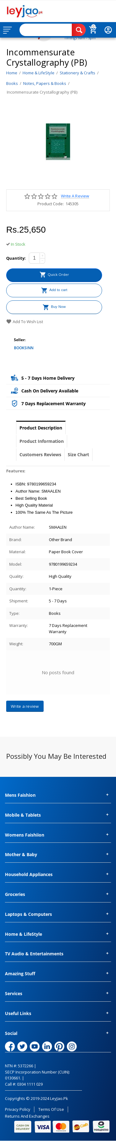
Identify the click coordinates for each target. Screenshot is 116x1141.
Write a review (75, 196)
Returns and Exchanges (27, 1116)
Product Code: (50, 203)
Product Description (40, 428)
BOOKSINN (23, 347)
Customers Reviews (40, 454)
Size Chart (78, 454)
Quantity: (16, 258)
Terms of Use (51, 1109)
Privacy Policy (17, 1109)
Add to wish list (24, 321)
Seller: (19, 339)
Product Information (41, 441)
